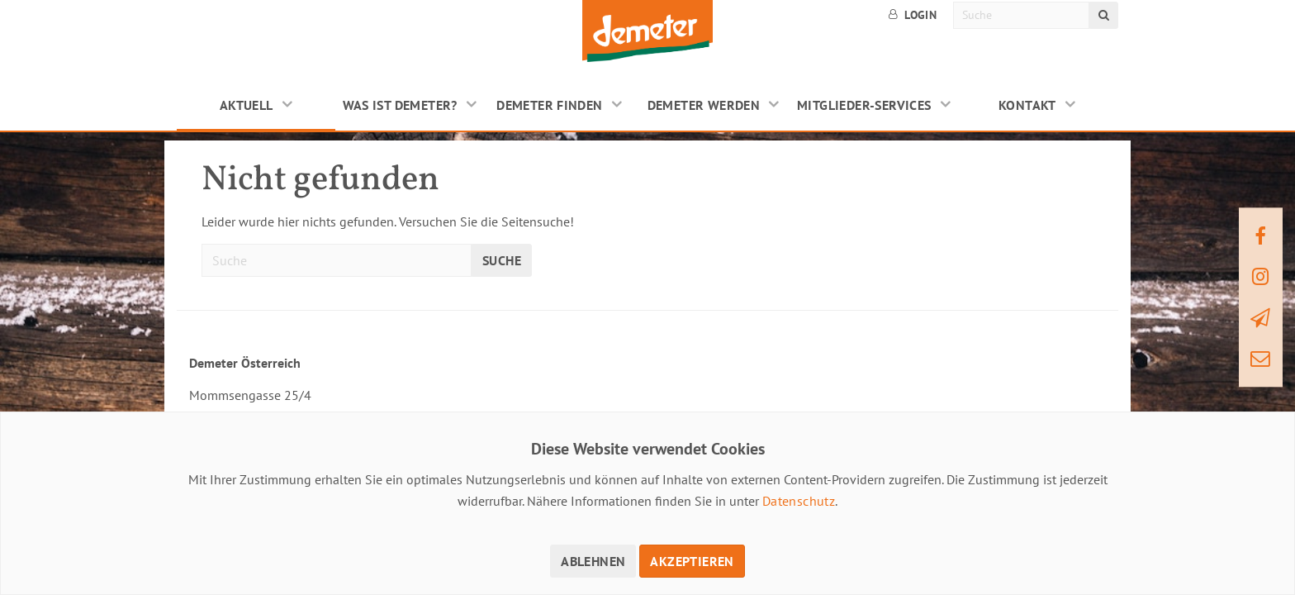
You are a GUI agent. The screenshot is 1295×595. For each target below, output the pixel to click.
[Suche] (1021, 15)
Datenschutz (798, 501)
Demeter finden (549, 105)
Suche (501, 260)
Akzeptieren (691, 561)
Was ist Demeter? (400, 105)
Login (913, 14)
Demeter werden (704, 105)
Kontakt (1027, 105)
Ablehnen (593, 561)
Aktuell (246, 105)
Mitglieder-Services (864, 105)
